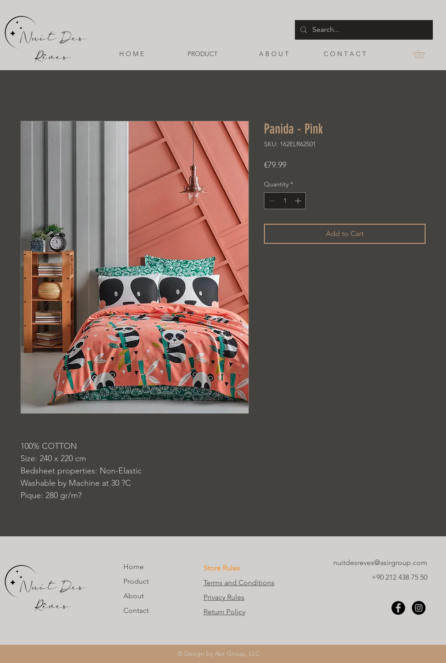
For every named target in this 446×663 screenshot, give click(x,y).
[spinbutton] (285, 201)
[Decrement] (271, 201)
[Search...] (363, 30)
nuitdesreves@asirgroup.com (380, 562)
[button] (423, 53)
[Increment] (298, 201)
